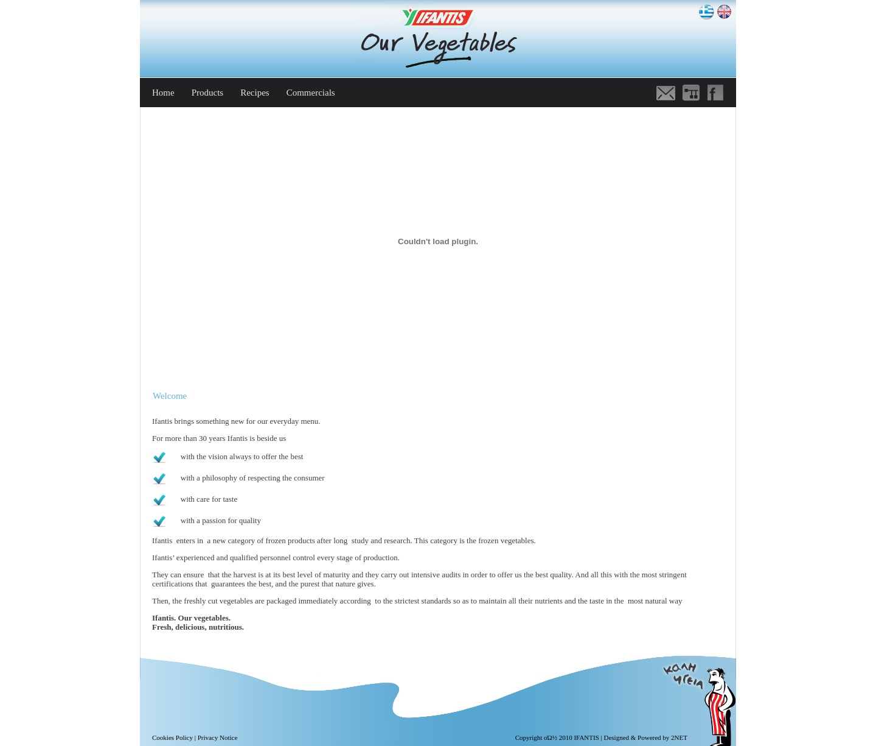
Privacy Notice (218, 737)
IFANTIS (586, 737)
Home (163, 92)
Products (208, 92)
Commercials (311, 92)
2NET (679, 737)
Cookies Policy (172, 737)
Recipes (254, 92)
